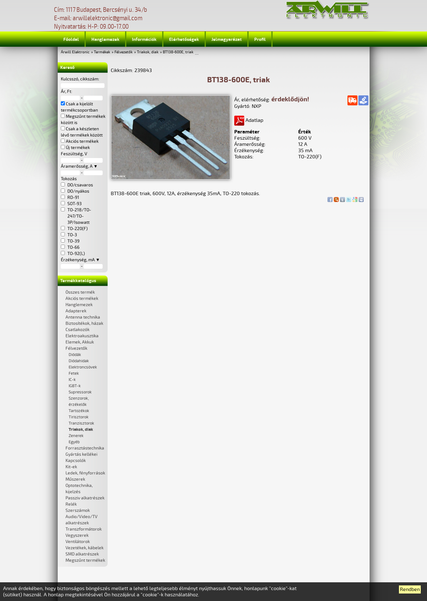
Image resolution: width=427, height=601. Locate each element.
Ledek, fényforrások (85, 473)
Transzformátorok (84, 529)
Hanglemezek (105, 39)
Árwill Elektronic (75, 52)
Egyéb (74, 442)
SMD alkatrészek (82, 554)
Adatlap (248, 120)
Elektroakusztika (82, 336)
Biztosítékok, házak (84, 323)
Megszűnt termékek (85, 560)
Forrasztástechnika (85, 448)
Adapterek (76, 311)
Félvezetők (123, 52)
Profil (260, 39)
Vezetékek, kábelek (85, 548)
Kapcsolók (76, 460)
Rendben (410, 589)
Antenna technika (83, 317)
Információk (144, 39)
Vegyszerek (77, 535)
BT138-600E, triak (178, 52)
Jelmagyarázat (226, 39)
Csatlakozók (78, 329)
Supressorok (80, 392)
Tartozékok (79, 410)
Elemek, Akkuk (80, 342)
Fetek (74, 373)
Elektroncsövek (83, 367)
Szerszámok (78, 510)
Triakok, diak (147, 52)
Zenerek (76, 435)
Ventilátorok (78, 541)
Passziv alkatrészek (85, 498)
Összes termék (80, 292)
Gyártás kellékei (81, 454)
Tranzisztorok (81, 423)
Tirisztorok (79, 417)
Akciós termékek (82, 298)
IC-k (72, 379)
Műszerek (75, 479)
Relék (71, 504)
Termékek (102, 52)
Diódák (75, 354)
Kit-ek (71, 466)
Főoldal (71, 39)
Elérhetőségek (184, 39)
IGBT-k (75, 385)
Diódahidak (79, 360)
